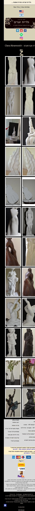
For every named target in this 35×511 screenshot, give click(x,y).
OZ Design (17, 510)
